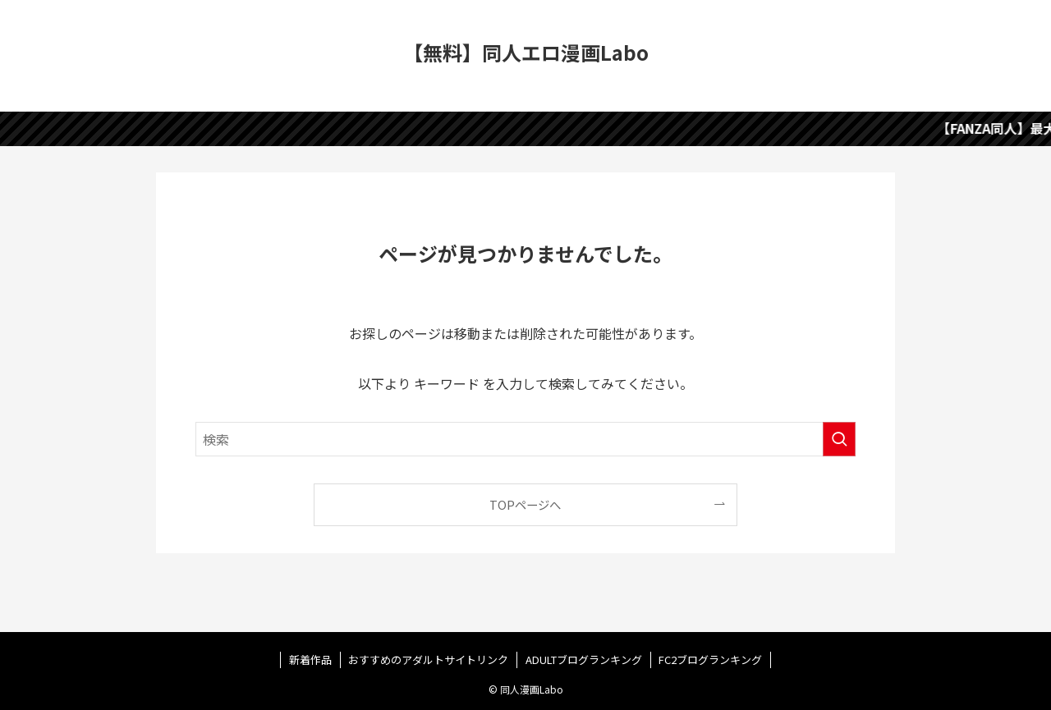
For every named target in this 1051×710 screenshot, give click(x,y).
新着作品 (310, 659)
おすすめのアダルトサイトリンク (428, 659)
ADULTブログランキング (584, 659)
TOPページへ (525, 504)
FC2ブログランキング (710, 659)
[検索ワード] (525, 439)
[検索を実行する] (839, 439)
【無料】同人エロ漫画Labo (526, 52)
